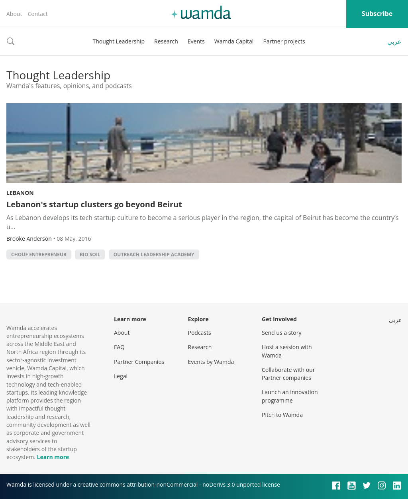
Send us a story (281, 332)
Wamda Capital (234, 41)
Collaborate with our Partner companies (288, 373)
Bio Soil (90, 254)
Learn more (53, 457)
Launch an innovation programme (290, 396)
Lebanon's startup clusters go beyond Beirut (94, 204)
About (14, 14)
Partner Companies (139, 361)
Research (166, 41)
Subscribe (377, 13)
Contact (37, 14)
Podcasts (199, 332)
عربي (394, 41)
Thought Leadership (118, 41)
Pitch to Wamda (282, 414)
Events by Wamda (211, 361)
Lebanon (20, 192)
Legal (121, 376)
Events (196, 41)
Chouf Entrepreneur (39, 254)
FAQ (119, 347)
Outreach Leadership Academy (154, 254)
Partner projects (284, 41)
